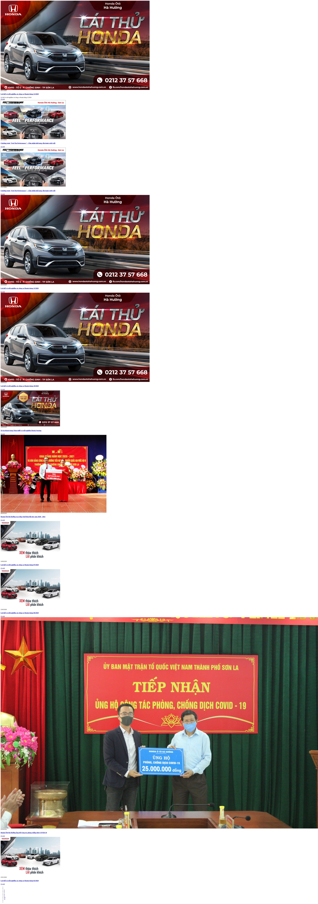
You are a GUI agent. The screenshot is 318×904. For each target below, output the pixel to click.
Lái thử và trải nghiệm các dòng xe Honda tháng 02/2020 (20, 881)
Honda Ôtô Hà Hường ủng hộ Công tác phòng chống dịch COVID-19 (24, 833)
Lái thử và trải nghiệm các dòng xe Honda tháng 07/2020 (20, 565)
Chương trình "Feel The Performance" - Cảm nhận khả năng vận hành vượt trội (28, 143)
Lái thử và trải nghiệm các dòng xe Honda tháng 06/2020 (20, 613)
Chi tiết (3, 99)
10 (4, 897)
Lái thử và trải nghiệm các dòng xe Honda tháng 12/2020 (20, 94)
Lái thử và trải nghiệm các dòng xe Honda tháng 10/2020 (20, 386)
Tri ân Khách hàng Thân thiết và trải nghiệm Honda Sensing (21, 430)
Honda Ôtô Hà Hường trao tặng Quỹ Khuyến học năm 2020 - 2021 (23, 517)
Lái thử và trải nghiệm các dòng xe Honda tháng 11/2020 (20, 288)
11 (4, 899)
